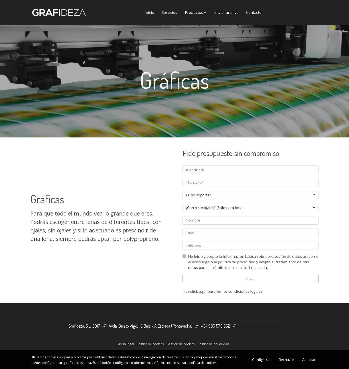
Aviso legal (126, 344)
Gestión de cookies (181, 344)
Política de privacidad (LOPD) (174, 334)
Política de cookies (150, 344)
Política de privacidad (213, 344)
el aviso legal (199, 261)
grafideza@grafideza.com (260, 326)
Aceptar (309, 359)
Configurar (261, 359)
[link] (59, 12)
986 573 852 (219, 326)
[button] (195, 12)
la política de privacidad (235, 261)
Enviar (250, 278)
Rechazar (286, 359)
